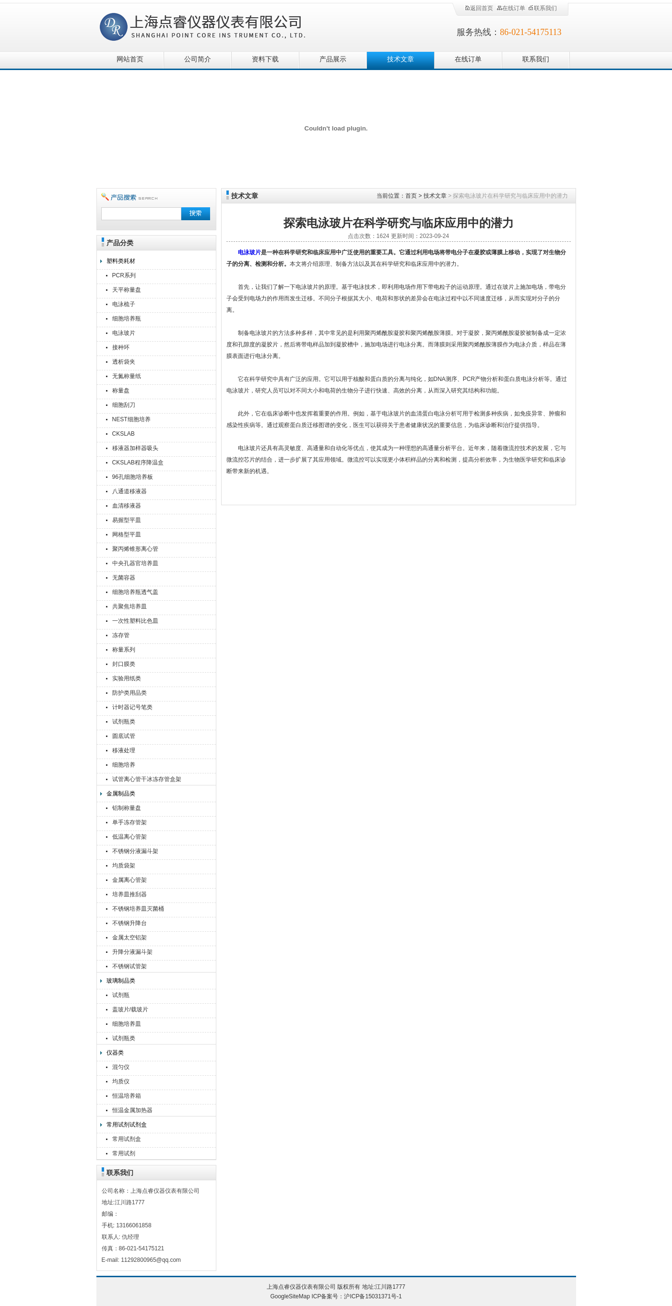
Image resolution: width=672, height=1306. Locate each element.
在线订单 (510, 8)
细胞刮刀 (123, 405)
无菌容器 (123, 577)
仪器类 (115, 1052)
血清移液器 (126, 505)
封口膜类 (123, 664)
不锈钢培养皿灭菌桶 (138, 908)
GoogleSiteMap (290, 1296)
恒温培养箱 (126, 1095)
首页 (411, 195)
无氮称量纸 (126, 376)
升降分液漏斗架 (132, 952)
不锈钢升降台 (129, 923)
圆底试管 (123, 736)
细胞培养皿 (126, 1024)
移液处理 (123, 750)
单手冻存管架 (129, 822)
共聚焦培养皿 (129, 606)
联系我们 (542, 8)
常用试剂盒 (126, 1139)
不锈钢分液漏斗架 (135, 851)
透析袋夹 (123, 361)
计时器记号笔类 (132, 707)
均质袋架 (123, 865)
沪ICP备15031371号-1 (372, 1296)
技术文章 (400, 59)
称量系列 (123, 649)
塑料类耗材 (120, 261)
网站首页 (130, 59)
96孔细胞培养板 (132, 477)
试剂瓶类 (123, 721)
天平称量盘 (126, 289)
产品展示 (332, 59)
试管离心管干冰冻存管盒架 (146, 779)
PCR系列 (124, 275)
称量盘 (121, 390)
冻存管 (121, 635)
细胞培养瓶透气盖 (135, 592)
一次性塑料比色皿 (135, 620)
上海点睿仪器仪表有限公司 (210, 25)
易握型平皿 (126, 520)
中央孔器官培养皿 (135, 563)
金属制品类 (120, 793)
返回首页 (478, 8)
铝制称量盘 (126, 808)
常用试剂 (123, 1153)
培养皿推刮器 (129, 894)
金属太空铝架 (129, 937)
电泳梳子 (123, 304)
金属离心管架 (129, 880)
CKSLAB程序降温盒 (138, 462)
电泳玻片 (123, 333)
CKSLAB (123, 433)
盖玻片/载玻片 (130, 1009)
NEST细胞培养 (131, 419)
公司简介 (197, 59)
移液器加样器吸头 (135, 448)
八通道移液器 (129, 491)
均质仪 (121, 1081)
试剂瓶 (121, 995)
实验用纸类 (126, 678)
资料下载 (265, 59)
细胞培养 (123, 764)
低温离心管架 (129, 836)
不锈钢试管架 (129, 966)
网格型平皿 (126, 534)
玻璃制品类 (120, 980)
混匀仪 (121, 1067)
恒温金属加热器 (132, 1110)
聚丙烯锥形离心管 (135, 549)
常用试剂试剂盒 (126, 1124)
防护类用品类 (129, 692)
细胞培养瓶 (126, 318)
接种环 (121, 347)
